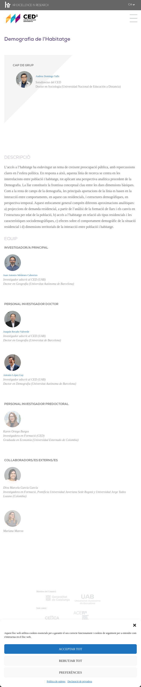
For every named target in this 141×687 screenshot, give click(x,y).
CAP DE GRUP (23, 65)
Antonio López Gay (13, 375)
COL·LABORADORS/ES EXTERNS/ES (31, 460)
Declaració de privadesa (80, 681)
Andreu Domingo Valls (47, 76)
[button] (134, 625)
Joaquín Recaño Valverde (16, 331)
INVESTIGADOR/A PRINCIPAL (26, 247)
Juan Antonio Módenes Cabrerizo (20, 275)
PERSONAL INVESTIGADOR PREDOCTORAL (36, 404)
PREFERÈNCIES (70, 672)
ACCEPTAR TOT (70, 649)
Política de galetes (56, 681)
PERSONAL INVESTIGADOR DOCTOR (31, 304)
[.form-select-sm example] (131, 4)
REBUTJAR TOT (70, 661)
